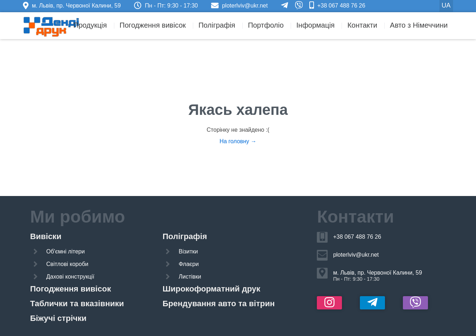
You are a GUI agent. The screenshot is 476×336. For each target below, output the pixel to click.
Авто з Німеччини (419, 25)
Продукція (90, 25)
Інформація (315, 25)
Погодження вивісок (153, 25)
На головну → (237, 141)
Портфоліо (266, 25)
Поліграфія (217, 25)
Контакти (362, 25)
